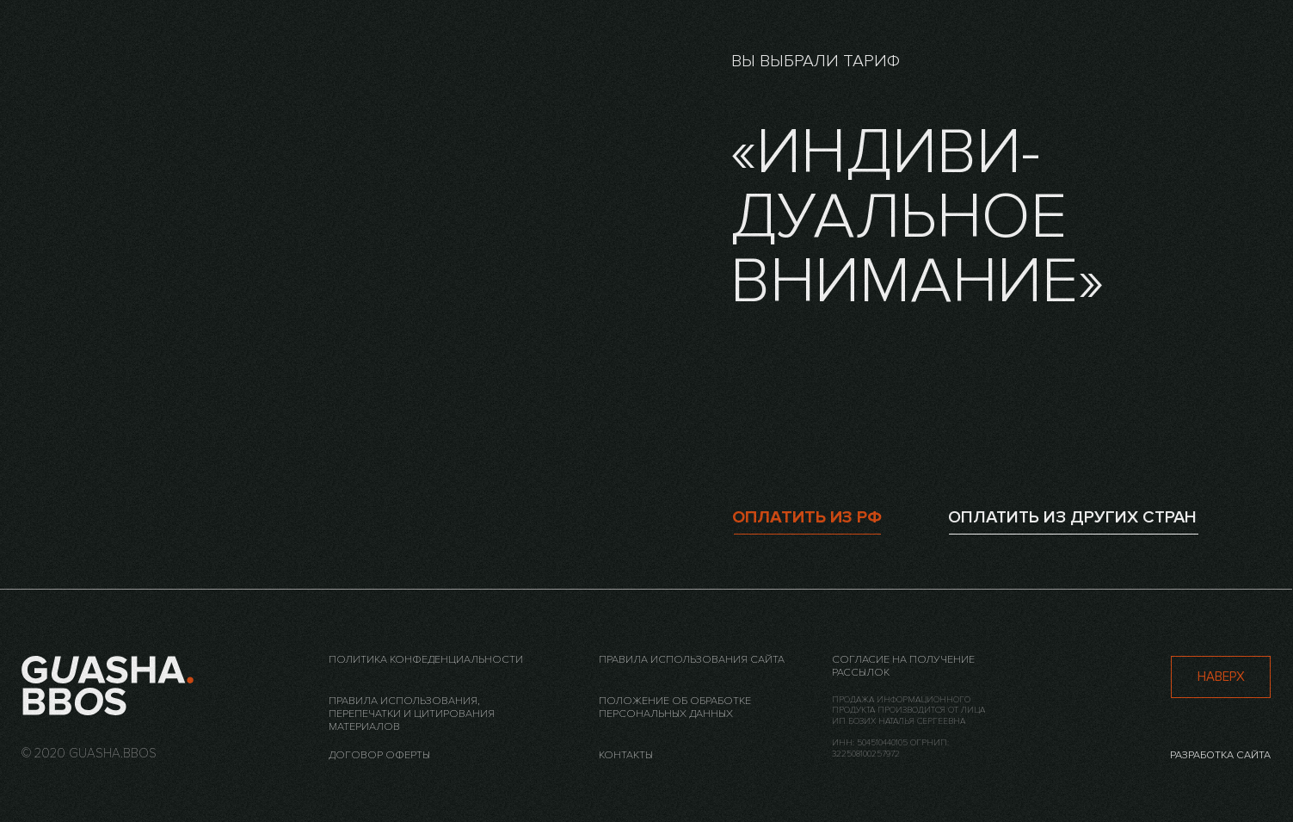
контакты (626, 755)
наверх (1221, 676)
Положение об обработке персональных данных (675, 707)
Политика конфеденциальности (426, 659)
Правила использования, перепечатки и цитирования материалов (412, 713)
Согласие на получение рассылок (903, 665)
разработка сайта (1220, 755)
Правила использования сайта (692, 659)
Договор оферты (379, 755)
